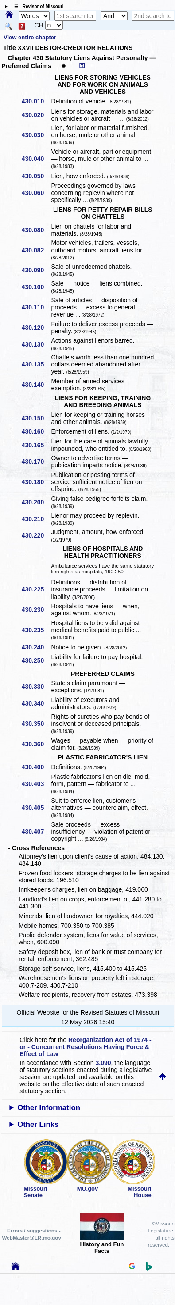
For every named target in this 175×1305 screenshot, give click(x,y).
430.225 (36, 589)
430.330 (36, 686)
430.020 (36, 114)
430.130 (36, 344)
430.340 (36, 703)
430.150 (36, 418)
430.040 (36, 158)
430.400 (36, 767)
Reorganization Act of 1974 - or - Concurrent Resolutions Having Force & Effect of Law (85, 1046)
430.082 (36, 250)
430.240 (36, 647)
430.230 (36, 609)
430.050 (36, 175)
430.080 (36, 229)
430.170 (36, 461)
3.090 (103, 1062)
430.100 (36, 286)
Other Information (48, 1107)
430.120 (36, 327)
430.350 (36, 723)
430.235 (36, 629)
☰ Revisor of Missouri (37, 6)
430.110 (36, 307)
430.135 (36, 364)
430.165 (36, 445)
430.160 (36, 431)
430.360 (36, 744)
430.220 (36, 535)
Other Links (37, 1124)
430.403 (36, 783)
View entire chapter (30, 37)
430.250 (36, 660)
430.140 (36, 384)
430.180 (36, 481)
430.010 (36, 101)
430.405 (36, 807)
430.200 (36, 502)
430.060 (36, 192)
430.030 (36, 134)
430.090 (36, 270)
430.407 (36, 831)
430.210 (36, 519)
